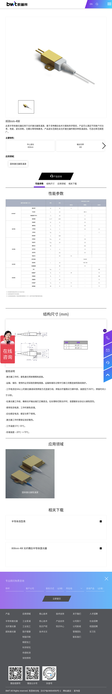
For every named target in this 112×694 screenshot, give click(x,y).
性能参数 (39, 184)
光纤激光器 (11, 626)
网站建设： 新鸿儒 (71, 691)
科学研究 (26, 647)
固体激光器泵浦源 (18, 164)
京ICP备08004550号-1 (51, 691)
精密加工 (26, 642)
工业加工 (26, 626)
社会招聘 (94, 621)
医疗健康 (26, 632)
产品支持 (60, 621)
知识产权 (43, 626)
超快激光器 (11, 632)
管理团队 (77, 632)
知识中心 (60, 626)
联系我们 (77, 637)
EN (91, 4)
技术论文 (43, 632)
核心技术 (43, 621)
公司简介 (77, 621)
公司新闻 (77, 626)
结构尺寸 (50, 184)
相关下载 (73, 184)
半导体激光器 (12, 621)
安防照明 (26, 658)
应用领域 (61, 184)
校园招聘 (94, 626)
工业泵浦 (26, 621)
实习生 (93, 632)
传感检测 (26, 653)
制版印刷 (26, 637)
